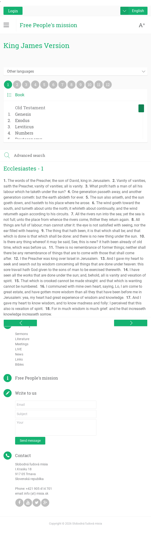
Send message (30, 440)
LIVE (18, 349)
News (19, 354)
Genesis (23, 114)
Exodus (22, 120)
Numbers (24, 133)
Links (19, 359)
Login (13, 10)
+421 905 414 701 (39, 488)
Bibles (19, 364)
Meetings (21, 344)
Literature (22, 339)
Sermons (21, 334)
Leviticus (24, 126)
